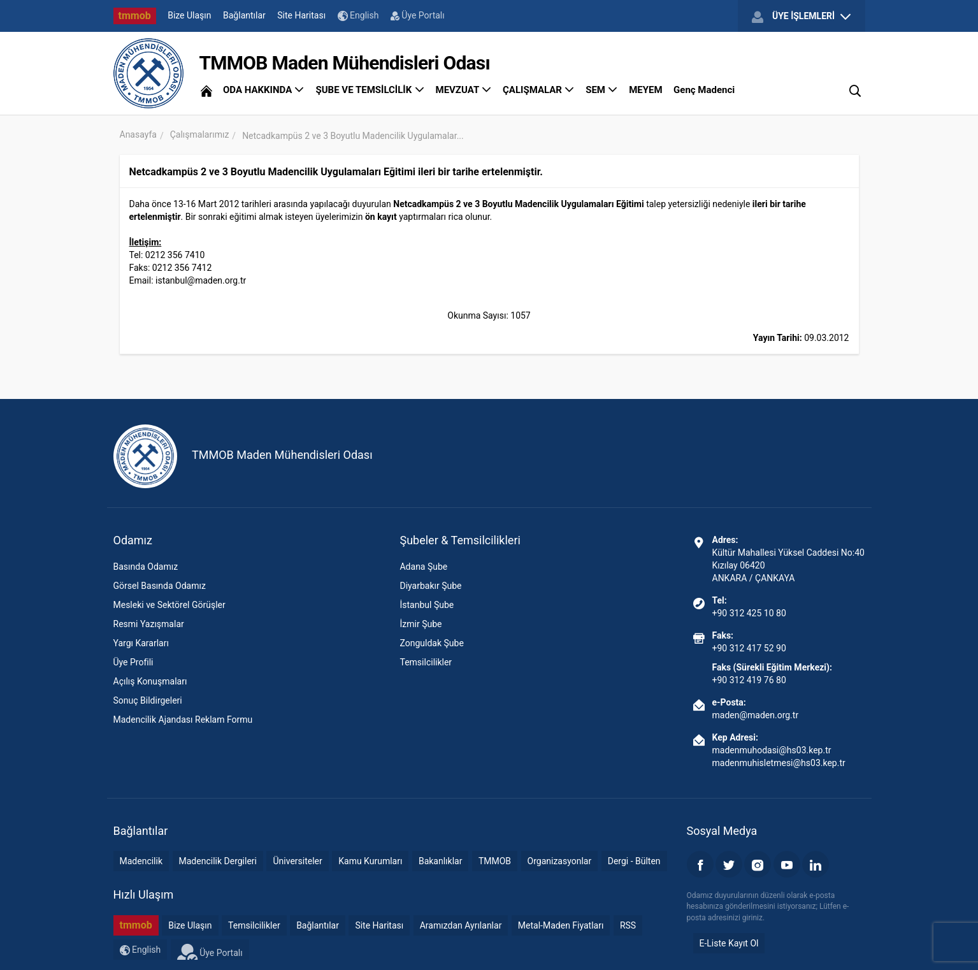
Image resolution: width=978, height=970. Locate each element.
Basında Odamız (145, 566)
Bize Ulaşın (189, 15)
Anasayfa (138, 134)
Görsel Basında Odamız (159, 586)
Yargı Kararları (141, 643)
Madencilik (141, 861)
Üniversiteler (297, 861)
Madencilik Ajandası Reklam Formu (183, 719)
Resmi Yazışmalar (148, 624)
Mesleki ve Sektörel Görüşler (169, 605)
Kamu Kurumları (370, 861)
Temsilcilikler (425, 662)
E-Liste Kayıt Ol (729, 943)
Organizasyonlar (560, 861)
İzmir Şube (420, 624)
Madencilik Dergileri (218, 861)
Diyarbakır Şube (430, 586)
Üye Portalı (418, 15)
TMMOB (494, 861)
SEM (602, 90)
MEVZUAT (464, 90)
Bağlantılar (244, 15)
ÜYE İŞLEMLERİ (801, 16)
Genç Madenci (704, 90)
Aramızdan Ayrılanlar (461, 925)
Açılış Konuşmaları (150, 681)
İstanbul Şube (426, 605)
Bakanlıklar (441, 861)
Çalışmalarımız (199, 134)
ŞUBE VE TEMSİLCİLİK (369, 90)
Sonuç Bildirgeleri (147, 700)
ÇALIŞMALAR (539, 90)
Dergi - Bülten (634, 861)
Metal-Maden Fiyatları (561, 925)
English (358, 15)
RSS (628, 925)
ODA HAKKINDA (264, 90)
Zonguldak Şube (431, 643)
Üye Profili (133, 662)
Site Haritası (301, 15)
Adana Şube (423, 566)
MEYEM (645, 90)
